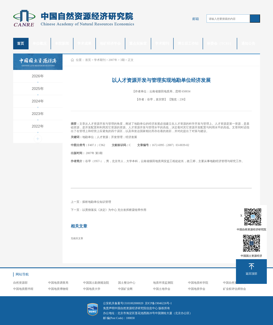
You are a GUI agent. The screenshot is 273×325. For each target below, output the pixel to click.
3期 (122, 60)
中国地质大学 (91, 288)
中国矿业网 (125, 288)
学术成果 (84, 43)
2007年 (113, 60)
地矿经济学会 (110, 43)
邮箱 (195, 19)
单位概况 (39, 43)
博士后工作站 (188, 43)
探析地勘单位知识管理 (96, 201)
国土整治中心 (126, 282)
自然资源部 (20, 282)
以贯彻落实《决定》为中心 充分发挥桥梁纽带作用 (114, 209)
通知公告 (248, 43)
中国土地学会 (161, 288)
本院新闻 (62, 43)
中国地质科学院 (198, 282)
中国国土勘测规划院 (96, 282)
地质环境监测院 (163, 282)
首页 (20, 43)
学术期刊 (162, 43)
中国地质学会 (196, 288)
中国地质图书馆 (23, 288)
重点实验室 (138, 43)
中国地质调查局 (58, 282)
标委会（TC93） (220, 43)
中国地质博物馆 (58, 288)
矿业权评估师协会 (234, 288)
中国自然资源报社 (234, 282)
